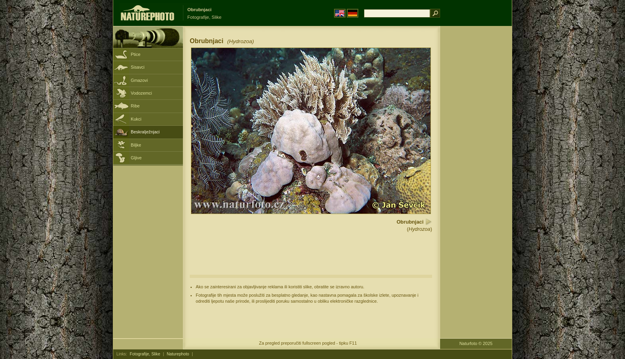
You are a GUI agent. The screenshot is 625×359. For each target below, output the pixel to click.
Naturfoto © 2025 (476, 343)
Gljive (136, 157)
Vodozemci (141, 93)
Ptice (135, 54)
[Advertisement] (476, 154)
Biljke (136, 145)
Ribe (135, 105)
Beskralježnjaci (145, 131)
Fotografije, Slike (145, 354)
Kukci (136, 119)
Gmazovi (139, 80)
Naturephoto (178, 354)
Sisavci (137, 67)
